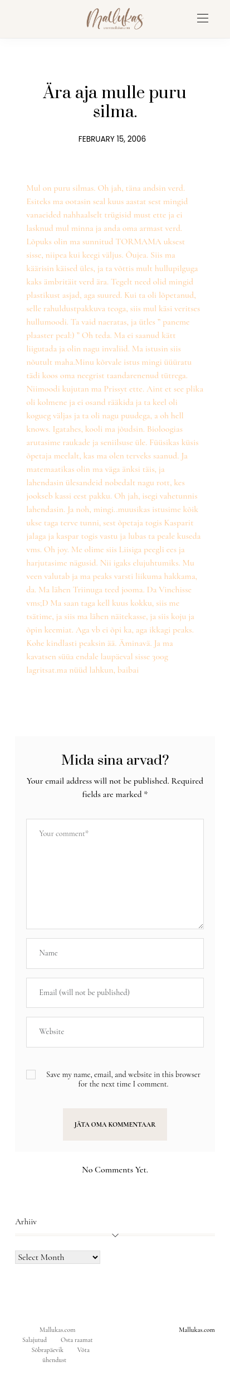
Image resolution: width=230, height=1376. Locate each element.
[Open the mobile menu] (202, 18)
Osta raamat (77, 1340)
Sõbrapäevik (47, 1350)
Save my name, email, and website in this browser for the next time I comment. (123, 1079)
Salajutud (34, 1340)
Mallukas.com (57, 1330)
